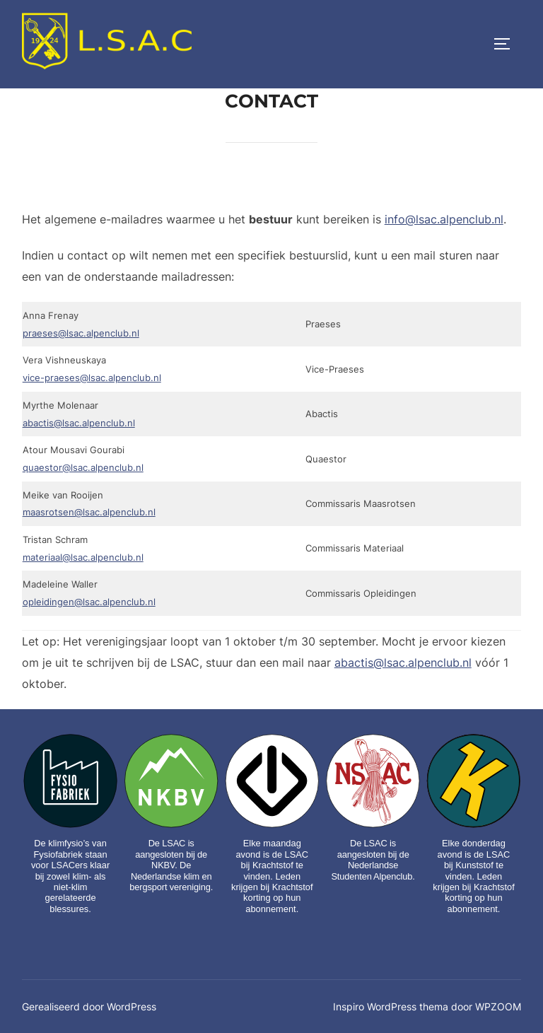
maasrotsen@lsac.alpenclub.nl (89, 543)
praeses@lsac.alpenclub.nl (81, 364)
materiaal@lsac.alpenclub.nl (83, 588)
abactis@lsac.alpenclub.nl (79, 454)
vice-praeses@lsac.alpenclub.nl (92, 409)
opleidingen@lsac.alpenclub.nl (89, 633)
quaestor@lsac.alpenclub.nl (83, 499)
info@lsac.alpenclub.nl (444, 251)
